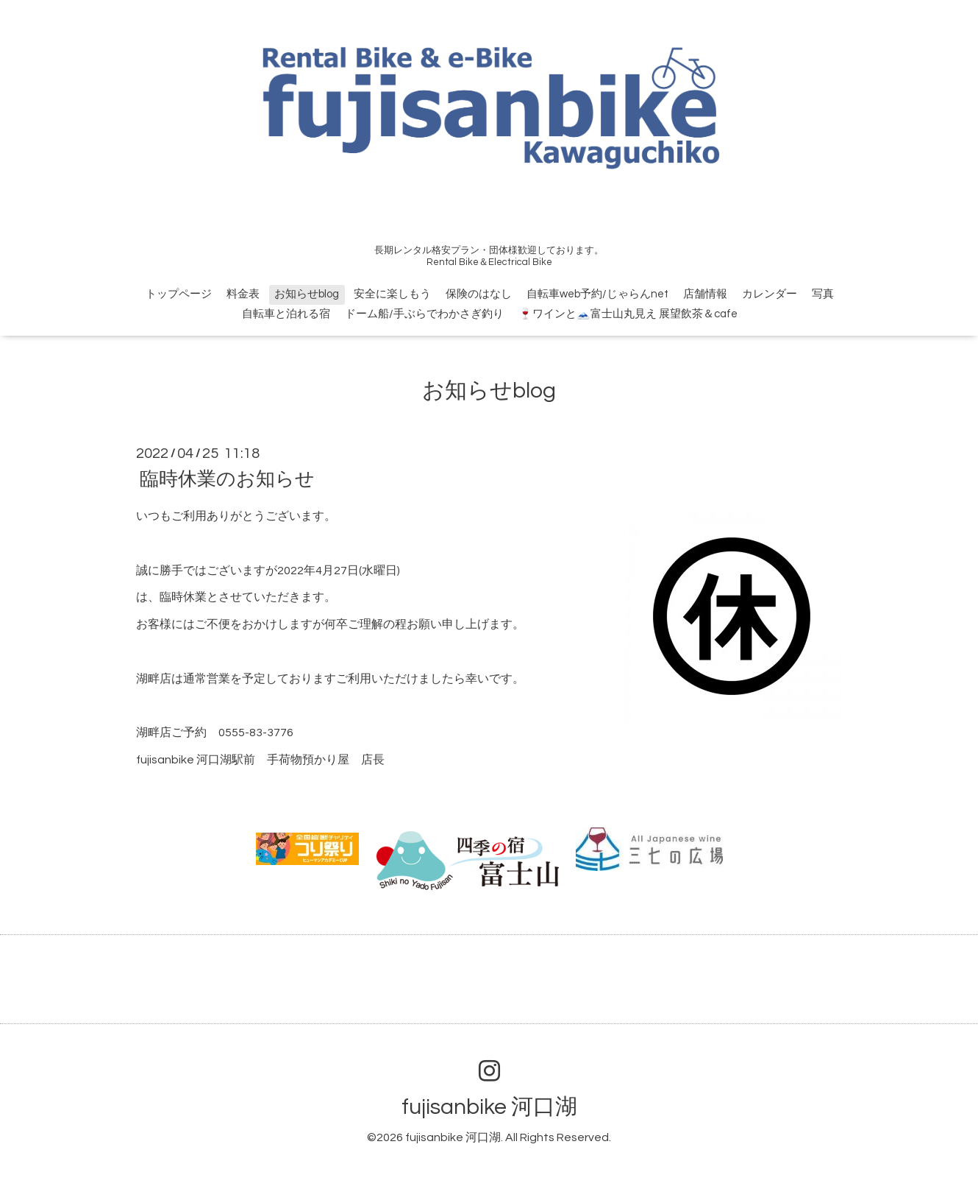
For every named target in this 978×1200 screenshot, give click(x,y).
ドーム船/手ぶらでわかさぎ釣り (424, 314)
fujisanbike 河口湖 (489, 1106)
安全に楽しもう (392, 294)
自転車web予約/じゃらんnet (597, 294)
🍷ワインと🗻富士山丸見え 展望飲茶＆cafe (628, 314)
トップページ (179, 294)
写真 (823, 294)
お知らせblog (306, 294)
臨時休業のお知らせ (227, 479)
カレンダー (769, 294)
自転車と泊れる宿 (286, 314)
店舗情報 (705, 294)
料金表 (243, 294)
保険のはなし (479, 294)
